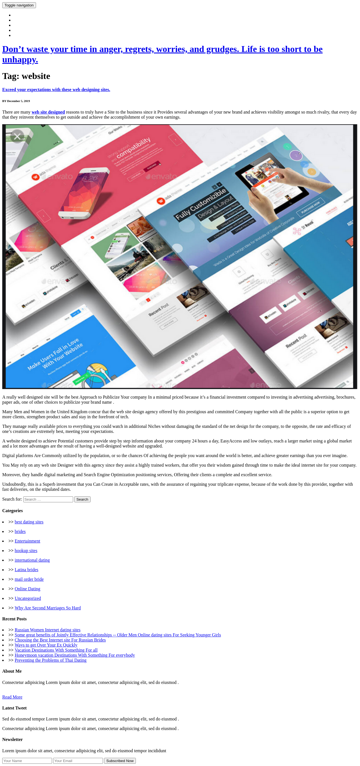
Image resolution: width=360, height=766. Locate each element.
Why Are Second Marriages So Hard (48, 607)
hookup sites (26, 550)
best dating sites (29, 521)
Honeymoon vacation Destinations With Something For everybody (75, 655)
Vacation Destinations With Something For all (56, 650)
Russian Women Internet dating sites (47, 629)
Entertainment (27, 541)
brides (20, 531)
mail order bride (29, 579)
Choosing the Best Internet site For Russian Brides (60, 640)
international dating (32, 560)
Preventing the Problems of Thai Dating (50, 660)
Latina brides (26, 569)
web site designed (48, 112)
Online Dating (27, 588)
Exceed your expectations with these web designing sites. (56, 89)
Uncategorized (28, 598)
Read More (12, 697)
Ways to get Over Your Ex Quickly (46, 645)
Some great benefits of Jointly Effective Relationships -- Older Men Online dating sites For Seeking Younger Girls (118, 634)
